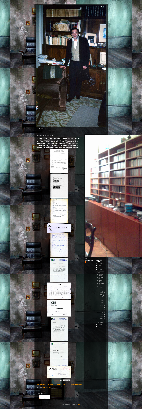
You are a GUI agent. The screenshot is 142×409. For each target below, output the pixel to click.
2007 (99, 263)
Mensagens (42, 395)
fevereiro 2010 (100, 275)
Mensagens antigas (76, 384)
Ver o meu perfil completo (88, 264)
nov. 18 (101, 316)
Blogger (78, 404)
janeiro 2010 (101, 271)
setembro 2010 (100, 287)
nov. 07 (101, 310)
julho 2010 (101, 280)
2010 (99, 269)
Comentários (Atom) (46, 387)
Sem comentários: (55, 380)
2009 (99, 267)
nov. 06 (101, 309)
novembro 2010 (100, 290)
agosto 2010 (101, 283)
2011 (99, 324)
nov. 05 (101, 307)
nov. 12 (101, 314)
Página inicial (61, 384)
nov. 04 (101, 305)
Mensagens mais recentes (45, 384)
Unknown (89, 262)
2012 (99, 326)
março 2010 (101, 277)
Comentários (42, 398)
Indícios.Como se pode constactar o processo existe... (102, 298)
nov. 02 (101, 292)
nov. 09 (101, 312)
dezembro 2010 (100, 321)
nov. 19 (101, 318)
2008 (99, 265)
